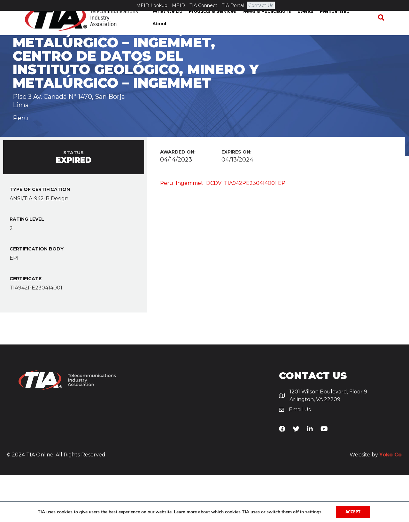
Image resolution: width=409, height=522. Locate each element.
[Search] (382, 28)
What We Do (170, 28)
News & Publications (269, 28)
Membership (337, 28)
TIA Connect (203, 5)
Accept (352, 512)
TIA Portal (233, 5)
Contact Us (260, 5)
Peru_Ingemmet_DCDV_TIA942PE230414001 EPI (223, 230)
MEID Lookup (151, 5)
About (365, 28)
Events (308, 28)
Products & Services (214, 28)
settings (313, 512)
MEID (178, 5)
